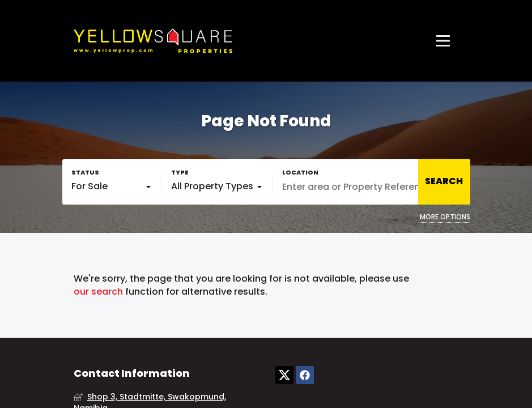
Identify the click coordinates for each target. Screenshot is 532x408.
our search (98, 292)
